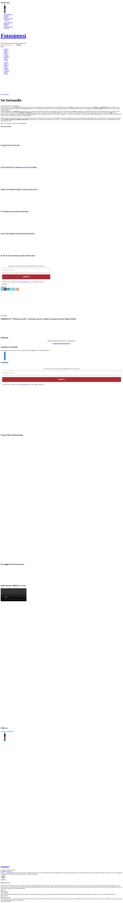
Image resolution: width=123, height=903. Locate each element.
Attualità (6, 49)
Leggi (35, 874)
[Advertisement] (61, 303)
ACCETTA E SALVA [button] (6, 901)
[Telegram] (14, 289)
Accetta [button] (32, 874)
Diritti (5, 50)
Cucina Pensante (5, 94)
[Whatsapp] (11, 289)
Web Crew (9, 871)
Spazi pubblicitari (8, 14)
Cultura (6, 54)
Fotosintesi (13, 36)
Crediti (5, 17)
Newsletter (6, 20)
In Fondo (6, 56)
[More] (17, 289)
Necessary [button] (3, 890)
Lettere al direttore (8, 18)
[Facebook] (2, 289)
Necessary (5, 891)
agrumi (5, 315)
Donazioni (6, 16)
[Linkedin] (8, 289)
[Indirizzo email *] (26, 270)
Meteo (5, 53)
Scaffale (6, 60)
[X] (5, 289)
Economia (6, 57)
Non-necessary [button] (4, 895)
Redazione (16, 106)
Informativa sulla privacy (24, 281)
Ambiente (6, 51)
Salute (5, 58)
